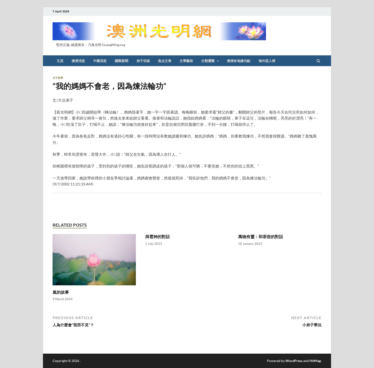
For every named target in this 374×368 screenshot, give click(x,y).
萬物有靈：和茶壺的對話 (260, 236)
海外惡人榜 (267, 61)
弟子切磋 (143, 61)
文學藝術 (186, 61)
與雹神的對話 (157, 236)
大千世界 (58, 78)
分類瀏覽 (208, 61)
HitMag (315, 361)
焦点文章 (164, 61)
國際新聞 (121, 61)
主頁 (60, 61)
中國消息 (100, 61)
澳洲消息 (78, 61)
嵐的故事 (61, 292)
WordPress (293, 361)
